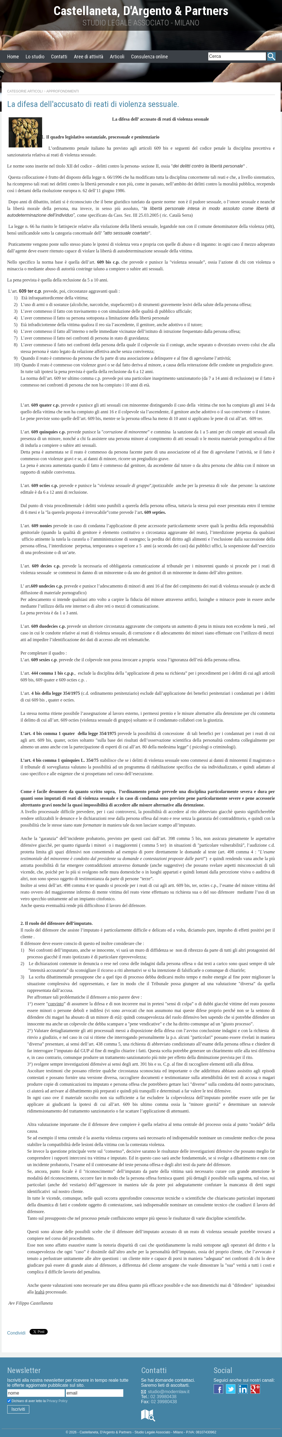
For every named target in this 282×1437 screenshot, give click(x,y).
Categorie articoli (25, 91)
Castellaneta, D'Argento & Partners (141, 10)
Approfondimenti (62, 91)
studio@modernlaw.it (169, 1391)
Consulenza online (149, 56)
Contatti (59, 56)
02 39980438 (163, 1396)
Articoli (117, 56)
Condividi (16, 1333)
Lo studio (35, 56)
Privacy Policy (57, 1401)
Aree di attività (88, 56)
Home (13, 56)
